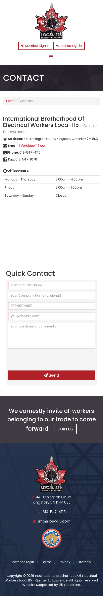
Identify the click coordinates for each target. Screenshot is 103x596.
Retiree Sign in (69, 45)
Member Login (22, 562)
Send (51, 375)
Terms (46, 562)
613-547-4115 (54, 511)
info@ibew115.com (33, 145)
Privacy (64, 562)
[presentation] (38, 359)
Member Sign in (35, 45)
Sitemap (84, 562)
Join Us (65, 429)
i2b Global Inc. (70, 584)
